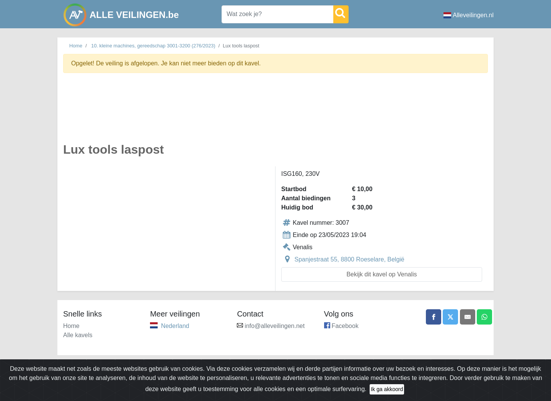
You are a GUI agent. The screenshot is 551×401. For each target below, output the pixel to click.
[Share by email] (467, 317)
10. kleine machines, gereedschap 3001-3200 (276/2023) (153, 46)
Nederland (175, 326)
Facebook (345, 326)
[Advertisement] (275, 112)
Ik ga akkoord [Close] (387, 394)
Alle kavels (77, 335)
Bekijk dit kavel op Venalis (381, 274)
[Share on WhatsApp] (484, 317)
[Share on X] (450, 317)
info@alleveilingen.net (275, 326)
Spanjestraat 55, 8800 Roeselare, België (349, 259)
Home (75, 46)
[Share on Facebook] (433, 317)
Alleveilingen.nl (468, 15)
